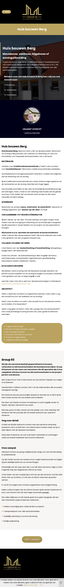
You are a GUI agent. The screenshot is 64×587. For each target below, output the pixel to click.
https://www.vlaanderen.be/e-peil (16, 284)
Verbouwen (11, 90)
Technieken (11, 95)
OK (41, 585)
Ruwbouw (10, 85)
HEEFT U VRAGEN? (32, 539)
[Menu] (6, 12)
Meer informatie (30, 585)
